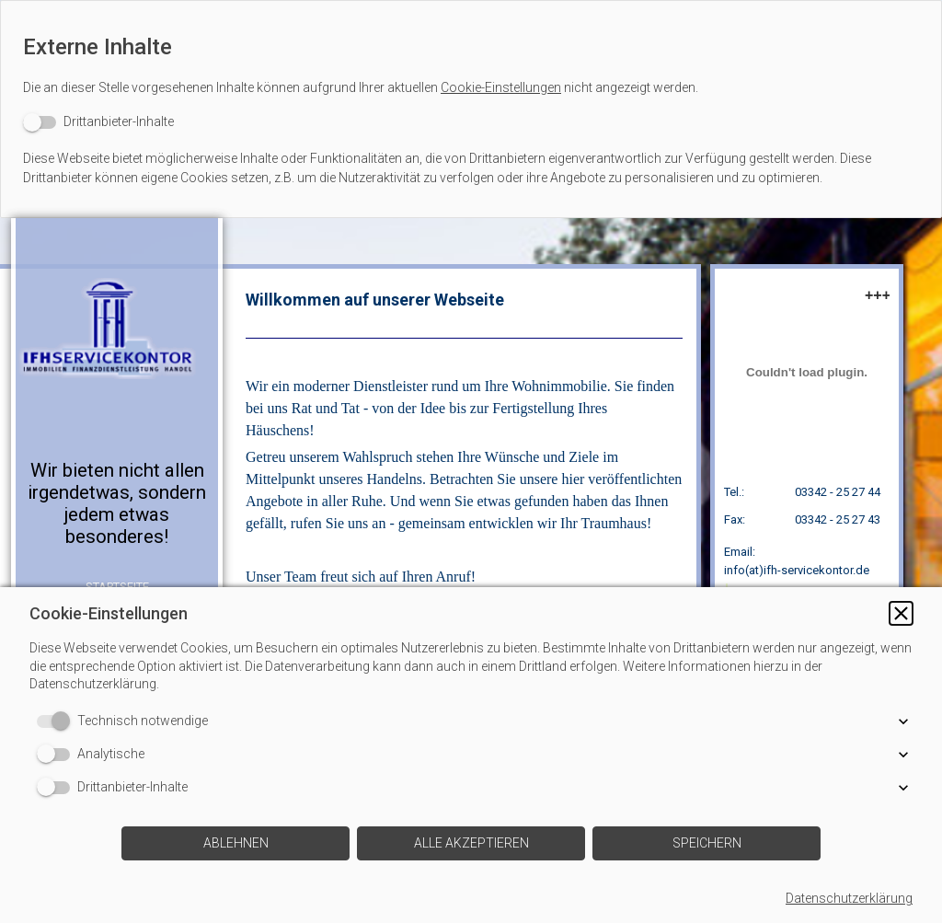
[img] (117, 347)
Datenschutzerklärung (849, 898)
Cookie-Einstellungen (501, 87)
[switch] (98, 122)
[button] (901, 613)
